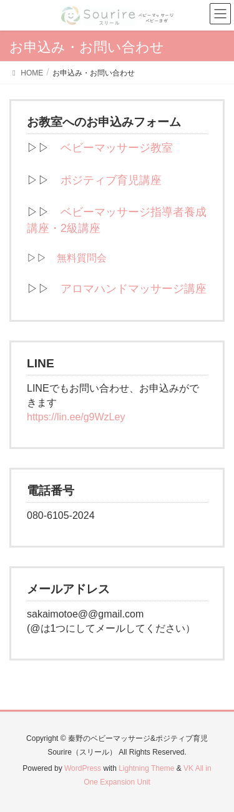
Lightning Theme (146, 768)
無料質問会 (82, 258)
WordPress (82, 768)
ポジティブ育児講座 (111, 180)
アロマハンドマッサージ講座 (134, 289)
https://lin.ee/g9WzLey (76, 417)
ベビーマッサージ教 (111, 148)
